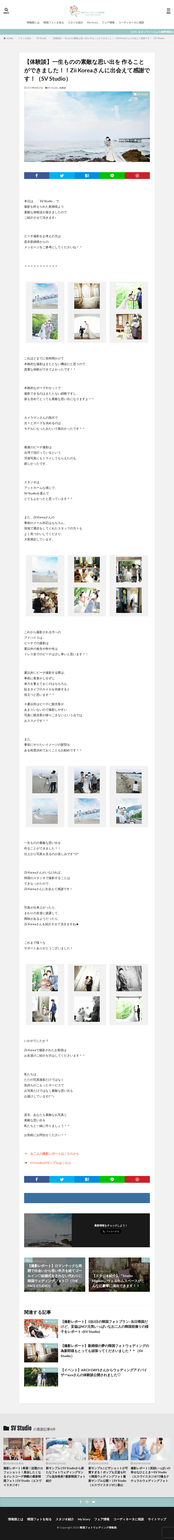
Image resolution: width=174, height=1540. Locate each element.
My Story (92, 22)
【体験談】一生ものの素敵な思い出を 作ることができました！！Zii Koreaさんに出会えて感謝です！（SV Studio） (109, 38)
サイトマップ (157, 1519)
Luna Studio (51, 1370)
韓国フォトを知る (54, 22)
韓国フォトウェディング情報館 (98, 1527)
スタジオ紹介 (75, 22)
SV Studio (42, 38)
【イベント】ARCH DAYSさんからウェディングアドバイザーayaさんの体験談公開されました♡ (104, 1372)
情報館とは (33, 22)
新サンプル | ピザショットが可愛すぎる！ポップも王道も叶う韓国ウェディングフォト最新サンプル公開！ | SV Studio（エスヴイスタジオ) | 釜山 (108, 1476)
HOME (9, 38)
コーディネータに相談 (131, 22)
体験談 (62, 87)
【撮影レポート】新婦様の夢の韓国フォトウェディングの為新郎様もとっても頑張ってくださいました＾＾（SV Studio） (105, 1351)
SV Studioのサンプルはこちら (50, 1163)
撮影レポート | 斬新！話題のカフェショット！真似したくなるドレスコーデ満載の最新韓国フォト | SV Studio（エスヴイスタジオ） (23, 1476)
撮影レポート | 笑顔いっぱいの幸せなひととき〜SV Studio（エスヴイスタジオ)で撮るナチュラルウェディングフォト (150, 1474)
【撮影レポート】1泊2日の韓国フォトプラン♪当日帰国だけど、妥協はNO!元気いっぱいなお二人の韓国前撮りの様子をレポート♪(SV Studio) (105, 1326)
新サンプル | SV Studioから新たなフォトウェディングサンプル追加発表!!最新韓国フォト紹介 (65, 1474)
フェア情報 (108, 22)
